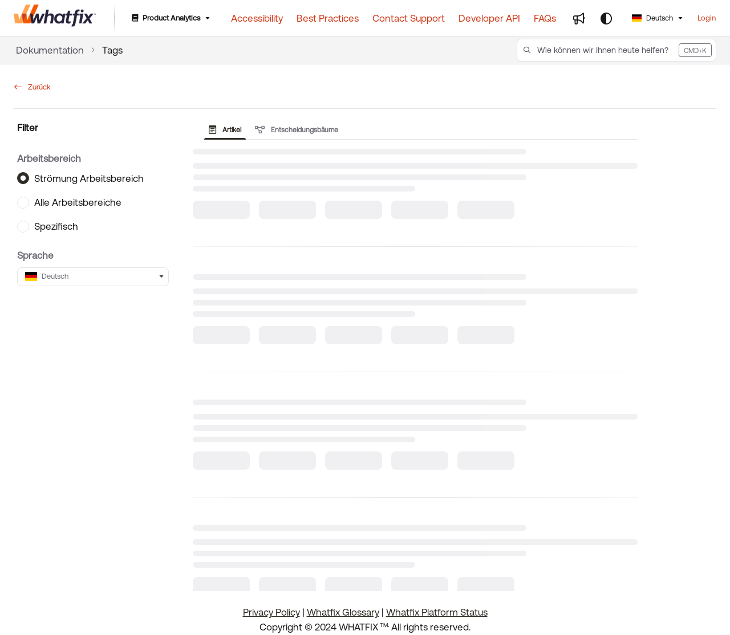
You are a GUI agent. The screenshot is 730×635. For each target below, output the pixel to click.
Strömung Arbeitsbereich (89, 178)
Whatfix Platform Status (437, 612)
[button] (616, 50)
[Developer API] (489, 18)
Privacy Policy (271, 612)
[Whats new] (579, 18)
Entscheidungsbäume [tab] (296, 130)
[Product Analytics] (169, 18)
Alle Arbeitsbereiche (77, 202)
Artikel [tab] (225, 130)
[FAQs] (545, 18)
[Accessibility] (257, 18)
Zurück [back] (32, 87)
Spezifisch (56, 226)
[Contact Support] (408, 18)
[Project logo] (55, 18)
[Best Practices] (328, 18)
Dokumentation (50, 50)
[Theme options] (606, 18)
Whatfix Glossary (343, 612)
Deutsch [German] (652, 18)
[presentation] (227, 130)
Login (706, 18)
